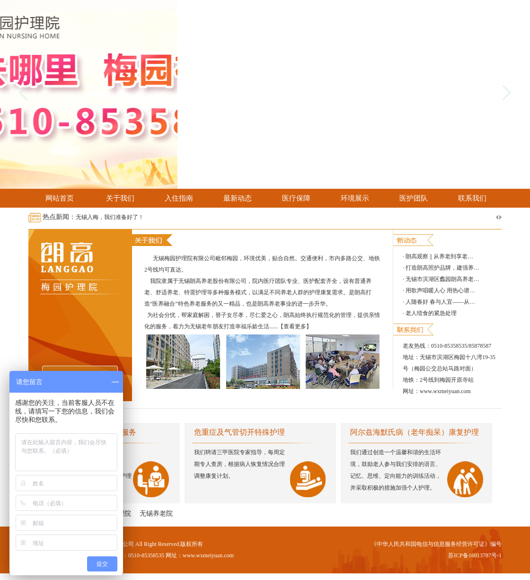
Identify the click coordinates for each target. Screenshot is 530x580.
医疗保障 (296, 198)
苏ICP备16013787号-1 (475, 555)
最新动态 (237, 198)
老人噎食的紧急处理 (431, 313)
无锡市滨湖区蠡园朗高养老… (442, 279)
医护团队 (413, 198)
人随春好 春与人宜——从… (440, 302)
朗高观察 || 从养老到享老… (439, 256)
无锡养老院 (156, 513)
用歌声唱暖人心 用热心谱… (440, 290)
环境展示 (355, 198)
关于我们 (120, 198)
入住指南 (179, 198)
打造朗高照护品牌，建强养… (442, 267)
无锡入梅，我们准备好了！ (110, 217)
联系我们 (472, 198)
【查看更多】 (295, 326)
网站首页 (59, 198)
